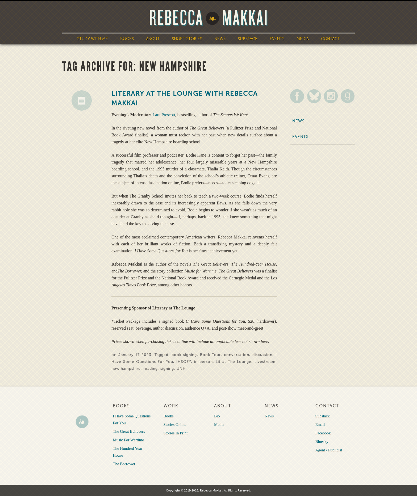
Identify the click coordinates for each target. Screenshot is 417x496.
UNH (181, 369)
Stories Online (175, 424)
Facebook (323, 433)
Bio (217, 416)
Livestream (265, 362)
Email (320, 424)
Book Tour (210, 355)
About (153, 39)
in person (203, 362)
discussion (262, 355)
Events (277, 39)
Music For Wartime (128, 440)
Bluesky (321, 441)
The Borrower (124, 464)
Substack (247, 39)
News (220, 39)
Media (303, 39)
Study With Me (92, 39)
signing (167, 369)
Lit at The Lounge (233, 362)
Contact (330, 39)
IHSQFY (183, 362)
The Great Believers (129, 431)
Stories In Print (176, 433)
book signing (184, 355)
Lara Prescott (164, 114)
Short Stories (187, 39)
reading (150, 369)
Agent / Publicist (328, 450)
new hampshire (126, 369)
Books (127, 39)
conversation (236, 355)
